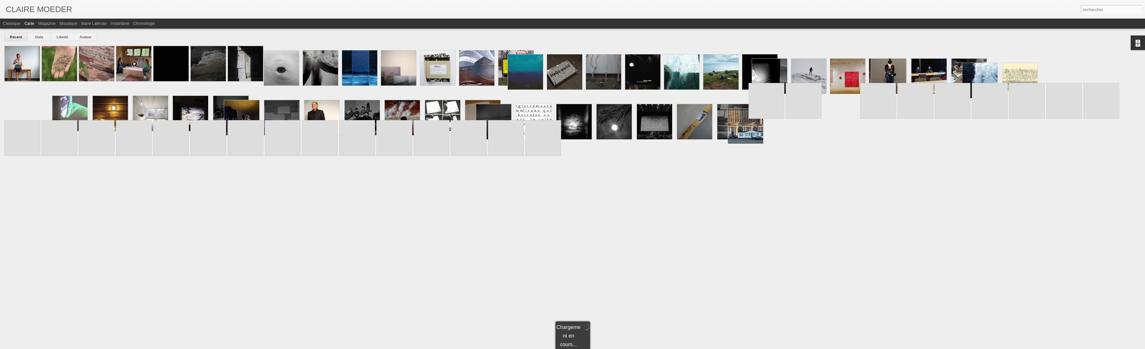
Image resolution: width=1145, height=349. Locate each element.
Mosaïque (68, 23)
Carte (29, 23)
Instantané (119, 23)
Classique (11, 23)
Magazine (47, 23)
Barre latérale (93, 23)
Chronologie (144, 23)
